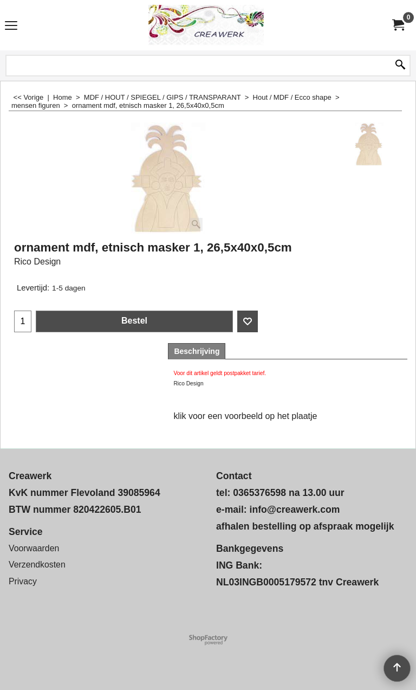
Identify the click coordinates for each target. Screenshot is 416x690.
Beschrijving (196, 351)
